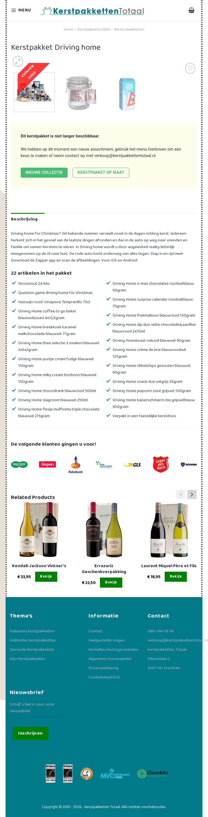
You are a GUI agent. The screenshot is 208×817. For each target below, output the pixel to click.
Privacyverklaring (104, 668)
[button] (192, 494)
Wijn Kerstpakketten (27, 659)
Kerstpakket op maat (101, 172)
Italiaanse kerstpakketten (32, 631)
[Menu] (22, 10)
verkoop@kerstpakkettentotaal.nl (125, 155)
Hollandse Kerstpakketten (33, 640)
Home (68, 29)
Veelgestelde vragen (107, 640)
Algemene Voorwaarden (110, 659)
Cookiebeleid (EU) (104, 677)
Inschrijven (30, 733)
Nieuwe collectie (44, 172)
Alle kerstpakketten (129, 29)
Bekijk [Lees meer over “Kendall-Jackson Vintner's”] (46, 576)
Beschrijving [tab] (24, 219)
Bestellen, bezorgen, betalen (113, 649)
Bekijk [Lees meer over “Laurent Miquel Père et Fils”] (176, 576)
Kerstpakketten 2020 (94, 29)
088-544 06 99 (161, 631)
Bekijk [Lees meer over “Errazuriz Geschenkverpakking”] (111, 582)
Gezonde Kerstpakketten (32, 649)
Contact (96, 631)
